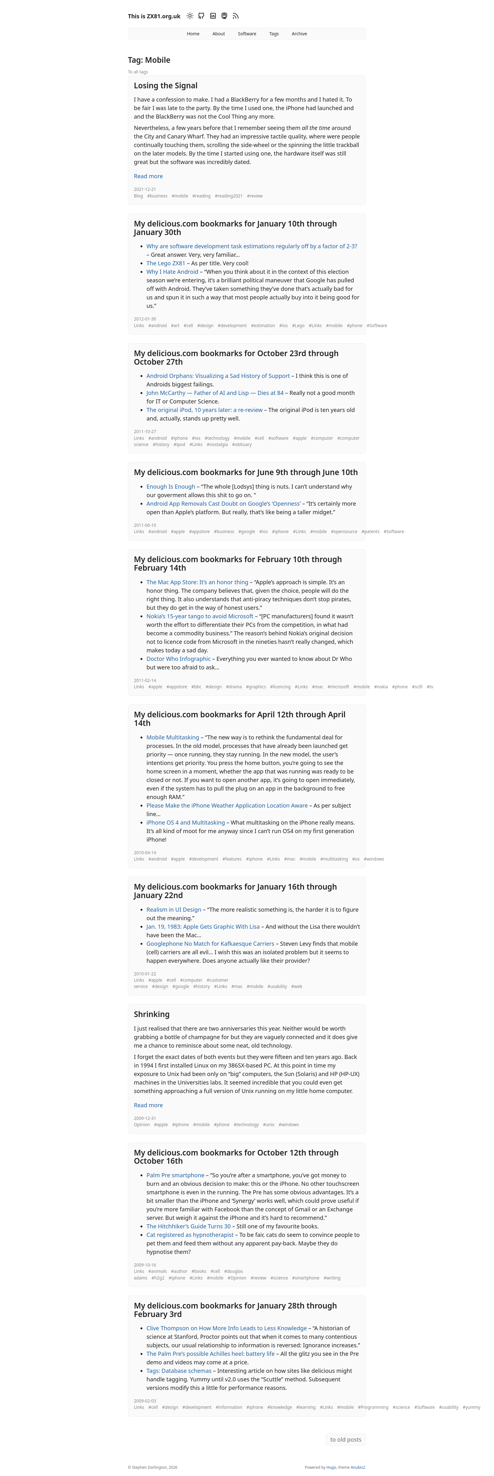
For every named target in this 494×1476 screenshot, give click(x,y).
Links (139, 325)
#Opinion (237, 1278)
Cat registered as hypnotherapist (189, 1234)
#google (246, 531)
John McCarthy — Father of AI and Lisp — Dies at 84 (215, 393)
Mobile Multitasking (172, 737)
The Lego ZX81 (166, 263)
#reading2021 (229, 196)
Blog (138, 196)
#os (355, 859)
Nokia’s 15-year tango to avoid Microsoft (199, 616)
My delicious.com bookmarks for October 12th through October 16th (236, 1156)
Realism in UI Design (173, 909)
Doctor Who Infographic (178, 658)
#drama (234, 687)
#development (232, 325)
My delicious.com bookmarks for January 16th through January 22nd (235, 890)
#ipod (179, 444)
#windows (374, 859)
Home (193, 34)
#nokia (381, 687)
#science (279, 1278)
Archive (299, 34)
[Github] (200, 17)
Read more (148, 176)
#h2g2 (158, 1278)
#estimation (263, 325)
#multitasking (334, 859)
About (218, 34)
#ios (283, 325)
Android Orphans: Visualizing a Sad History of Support (218, 375)
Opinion (142, 1124)
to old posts (345, 1439)
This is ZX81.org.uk (154, 16)
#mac (317, 687)
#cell (188, 325)
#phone (355, 325)
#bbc (196, 687)
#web (296, 986)
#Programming (373, 1407)
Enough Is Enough (170, 486)
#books (199, 1271)
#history (161, 444)
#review (255, 196)
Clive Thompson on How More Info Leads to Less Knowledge (226, 1328)
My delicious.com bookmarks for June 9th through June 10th (246, 472)
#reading (201, 196)
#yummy (471, 1407)
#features (232, 859)
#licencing (280, 687)
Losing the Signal (166, 85)
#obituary (242, 444)
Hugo (331, 1467)
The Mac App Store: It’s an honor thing (197, 582)
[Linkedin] (212, 17)
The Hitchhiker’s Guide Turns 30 (188, 1226)
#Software (377, 325)
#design (205, 325)
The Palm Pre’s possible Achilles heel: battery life (210, 1353)
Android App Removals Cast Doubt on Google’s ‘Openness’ (223, 503)
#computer (322, 438)
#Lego (298, 325)
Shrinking (152, 1014)
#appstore (199, 531)
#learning (305, 1407)
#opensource (344, 531)
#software (278, 438)
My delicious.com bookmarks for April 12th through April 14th (240, 718)
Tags (274, 34)
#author (179, 1271)
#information (229, 1407)
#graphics (256, 687)
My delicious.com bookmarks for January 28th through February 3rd (235, 1309)
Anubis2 (358, 1467)
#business (157, 196)
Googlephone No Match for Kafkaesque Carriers (210, 943)
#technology (217, 438)
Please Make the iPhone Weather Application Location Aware (227, 805)
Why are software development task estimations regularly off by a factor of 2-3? (251, 246)
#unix (268, 1124)
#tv (430, 687)
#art (175, 325)
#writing (332, 1278)
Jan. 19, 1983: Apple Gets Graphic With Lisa (203, 926)
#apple (300, 438)
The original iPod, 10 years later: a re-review (204, 410)
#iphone (179, 438)
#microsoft (338, 687)
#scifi (417, 687)
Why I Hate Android (172, 271)
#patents (371, 531)
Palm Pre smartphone (175, 1175)
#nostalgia (217, 444)
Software (247, 34)
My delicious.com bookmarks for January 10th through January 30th (235, 227)
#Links (315, 325)
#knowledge (279, 1407)
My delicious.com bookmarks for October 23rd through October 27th (236, 357)
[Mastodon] (223, 17)
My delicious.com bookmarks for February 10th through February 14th (238, 563)
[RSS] (235, 17)
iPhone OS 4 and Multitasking (185, 822)
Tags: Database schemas (178, 1370)
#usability (277, 986)
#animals (157, 1271)
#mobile (180, 196)
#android (157, 325)
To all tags (138, 72)
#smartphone (305, 1278)
